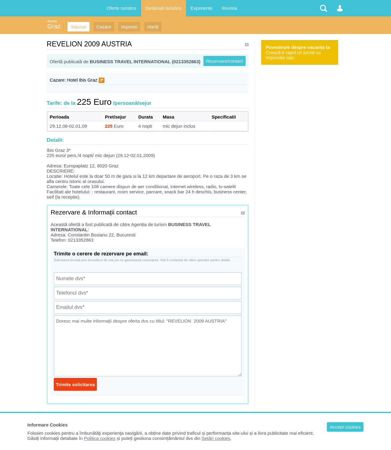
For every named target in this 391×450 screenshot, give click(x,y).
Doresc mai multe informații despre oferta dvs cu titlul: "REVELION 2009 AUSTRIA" (148, 345)
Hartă (153, 26)
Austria (52, 21)
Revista (229, 8)
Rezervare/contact (224, 61)
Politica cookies (99, 438)
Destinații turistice (164, 8)
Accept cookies (345, 427)
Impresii (129, 26)
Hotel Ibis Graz (82, 79)
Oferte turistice (122, 8)
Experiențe (202, 8)
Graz (53, 26)
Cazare (104, 26)
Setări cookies (216, 438)
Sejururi (78, 26)
